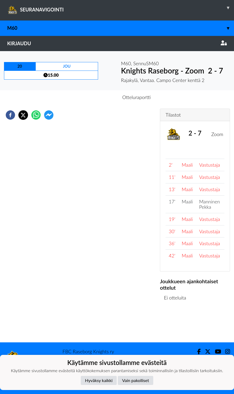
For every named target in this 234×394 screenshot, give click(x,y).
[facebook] (10, 115)
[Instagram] (225, 351)
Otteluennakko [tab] (98, 97)
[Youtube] (216, 351)
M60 (120, 28)
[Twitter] (206, 351)
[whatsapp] (36, 115)
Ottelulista (177, 324)
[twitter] (23, 115)
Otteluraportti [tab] (136, 97)
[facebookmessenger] (49, 115)
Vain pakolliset (135, 380)
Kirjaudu (117, 43)
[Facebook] (197, 351)
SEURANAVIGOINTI (120, 7)
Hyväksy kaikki (98, 380)
